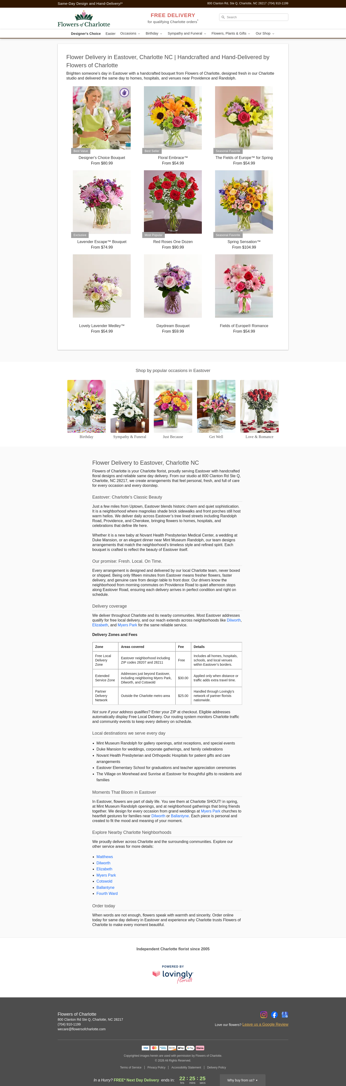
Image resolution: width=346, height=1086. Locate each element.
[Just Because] (173, 409)
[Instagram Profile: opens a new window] (263, 1014)
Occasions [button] (130, 33)
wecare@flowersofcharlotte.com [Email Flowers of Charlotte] (81, 1029)
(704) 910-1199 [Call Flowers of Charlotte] (69, 1024)
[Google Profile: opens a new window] (285, 1014)
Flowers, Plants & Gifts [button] (231, 33)
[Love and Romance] (259, 409)
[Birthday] (86, 409)
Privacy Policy (157, 1067)
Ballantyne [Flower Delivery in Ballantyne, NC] (180, 816)
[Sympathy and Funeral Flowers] (130, 409)
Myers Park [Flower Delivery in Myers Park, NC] (127, 625)
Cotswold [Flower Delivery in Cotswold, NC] (104, 881)
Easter (110, 34)
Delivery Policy (216, 1067)
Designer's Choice (86, 34)
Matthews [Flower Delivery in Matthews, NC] (105, 857)
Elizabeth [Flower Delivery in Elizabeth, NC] (100, 625)
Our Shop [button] (265, 33)
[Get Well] (216, 409)
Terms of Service (130, 1067)
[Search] (253, 17)
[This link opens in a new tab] (173, 974)
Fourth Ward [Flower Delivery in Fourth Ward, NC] (107, 893)
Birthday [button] (154, 33)
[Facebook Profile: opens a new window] (274, 1014)
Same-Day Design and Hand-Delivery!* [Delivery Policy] (90, 3)
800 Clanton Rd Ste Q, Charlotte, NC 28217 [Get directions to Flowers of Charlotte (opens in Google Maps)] (90, 1019)
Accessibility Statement (186, 1067)
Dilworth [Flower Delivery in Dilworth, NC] (234, 620)
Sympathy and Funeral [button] (187, 33)
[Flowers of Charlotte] (92, 18)
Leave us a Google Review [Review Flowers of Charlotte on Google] (265, 1024)
